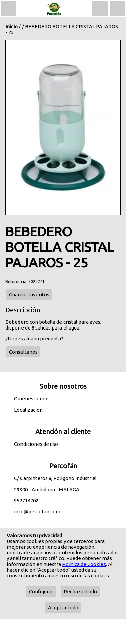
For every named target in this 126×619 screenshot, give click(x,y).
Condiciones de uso (36, 444)
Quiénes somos (32, 398)
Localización (28, 410)
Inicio (11, 26)
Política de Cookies (84, 564)
